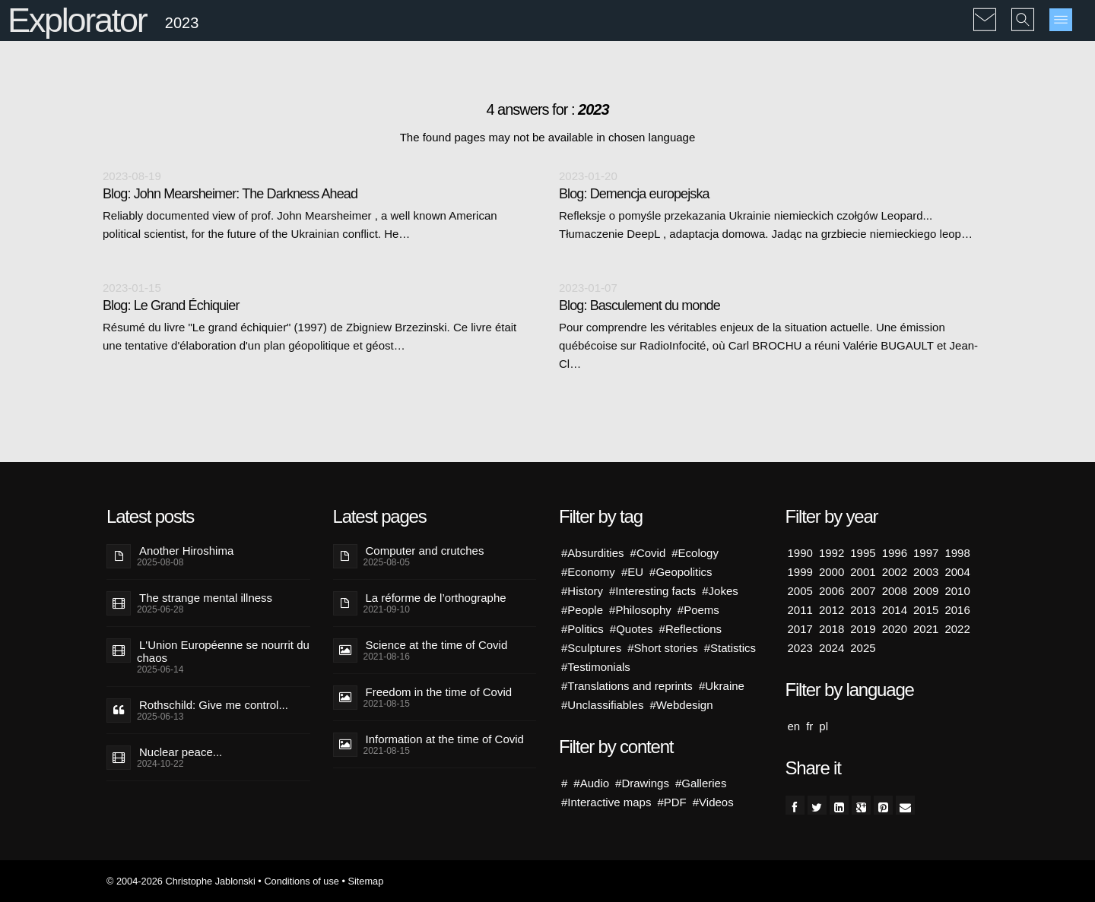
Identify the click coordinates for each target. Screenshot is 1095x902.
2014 (894, 609)
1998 (957, 552)
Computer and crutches (425, 550)
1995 (862, 552)
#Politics (582, 628)
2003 (925, 571)
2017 (800, 628)
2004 (957, 571)
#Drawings (642, 783)
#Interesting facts (652, 590)
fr (809, 726)
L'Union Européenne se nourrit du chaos (223, 651)
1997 (925, 552)
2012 (831, 609)
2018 (831, 628)
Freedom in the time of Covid (439, 691)
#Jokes (720, 590)
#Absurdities (592, 552)
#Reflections (690, 628)
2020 (894, 628)
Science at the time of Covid (437, 644)
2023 (800, 647)
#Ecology (695, 552)
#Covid (648, 552)
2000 (831, 571)
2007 (862, 590)
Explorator (77, 20)
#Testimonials (595, 666)
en (794, 726)
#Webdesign (681, 704)
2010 (957, 590)
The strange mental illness (205, 597)
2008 (894, 590)
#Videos (713, 802)
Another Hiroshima (186, 550)
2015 (925, 609)
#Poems (698, 609)
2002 (894, 571)
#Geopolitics (681, 571)
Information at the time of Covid (445, 739)
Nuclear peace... (180, 751)
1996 (894, 552)
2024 (831, 647)
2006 (831, 590)
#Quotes (631, 628)
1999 (800, 571)
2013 (862, 609)
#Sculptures (591, 647)
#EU (632, 571)
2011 (800, 609)
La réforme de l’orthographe (436, 597)
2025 (862, 647)
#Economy (588, 571)
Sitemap (365, 881)
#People (582, 609)
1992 (831, 552)
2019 (862, 628)
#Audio (591, 783)
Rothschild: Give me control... (213, 704)
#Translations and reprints (627, 685)
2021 (925, 628)
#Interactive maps (606, 802)
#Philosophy (640, 609)
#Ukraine (721, 685)
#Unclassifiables (602, 704)
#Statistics (730, 647)
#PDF (671, 802)
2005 (800, 590)
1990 (800, 552)
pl (823, 726)
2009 (925, 590)
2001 (862, 571)
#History (582, 590)
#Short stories (662, 647)
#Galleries (701, 783)
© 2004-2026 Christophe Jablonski (181, 881)
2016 (957, 609)
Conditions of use (301, 881)
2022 (957, 628)
